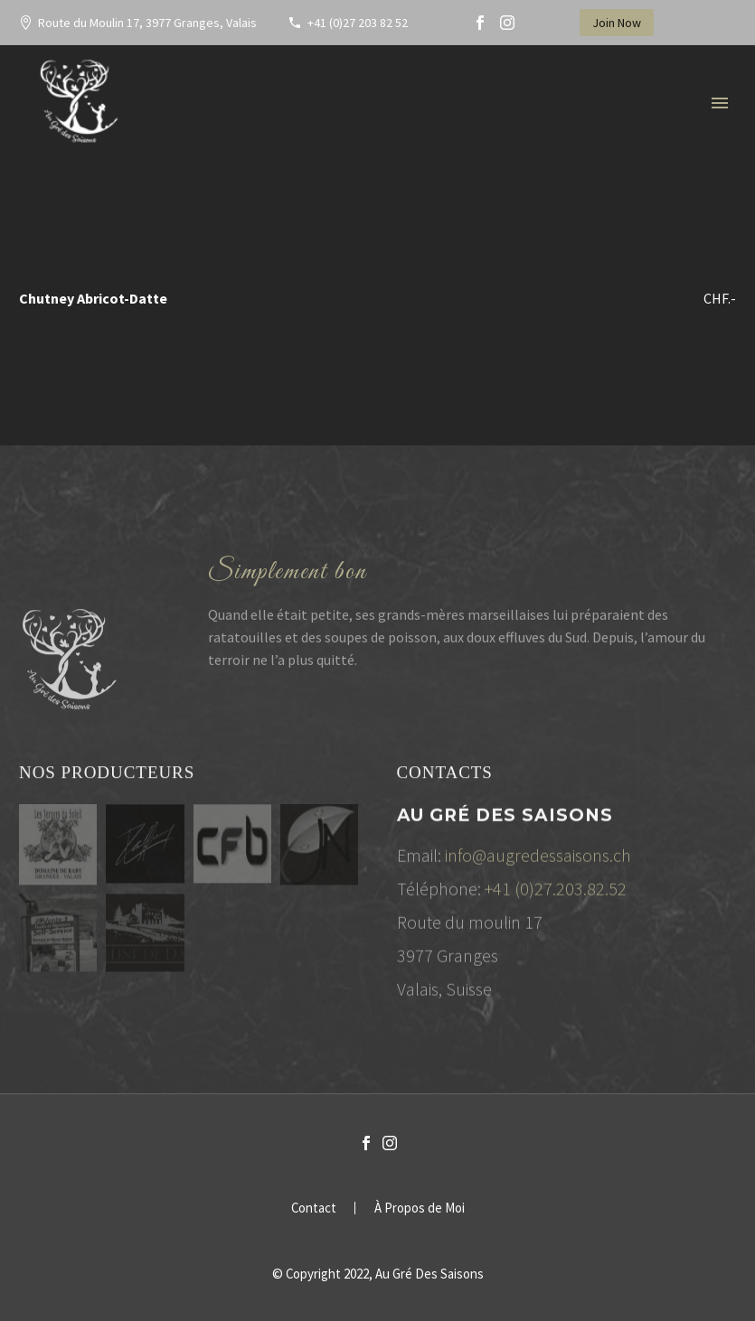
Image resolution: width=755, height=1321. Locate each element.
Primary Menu (720, 103)
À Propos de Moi (419, 1208)
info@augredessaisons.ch (538, 859)
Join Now (616, 22)
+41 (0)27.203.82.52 (556, 892)
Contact (313, 1208)
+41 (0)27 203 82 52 (357, 22)
